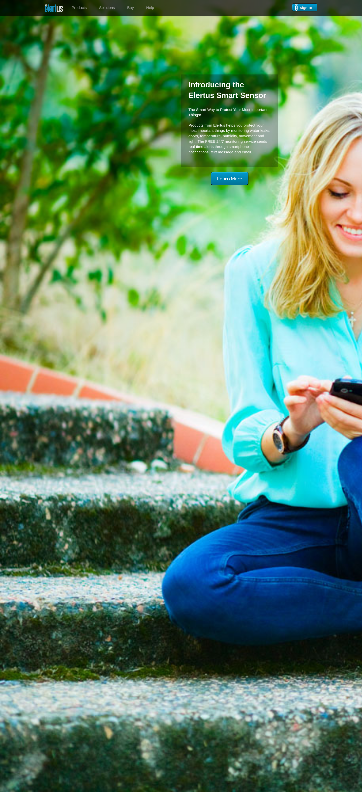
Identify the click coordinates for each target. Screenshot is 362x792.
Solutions (107, 7)
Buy (130, 7)
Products (79, 7)
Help (150, 7)
